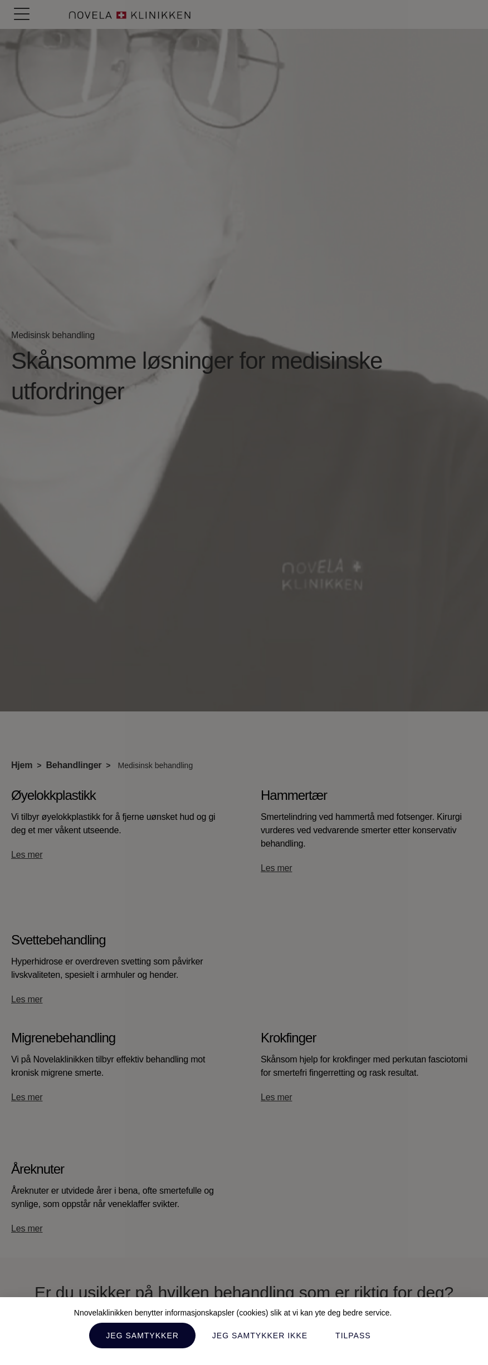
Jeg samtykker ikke (260, 1335)
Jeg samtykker (142, 1335)
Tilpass (353, 1335)
